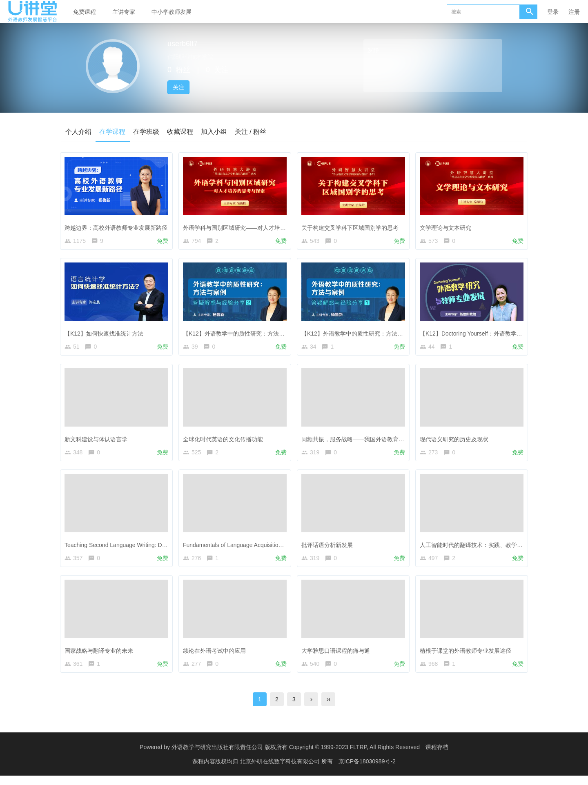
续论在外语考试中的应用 (216, 656)
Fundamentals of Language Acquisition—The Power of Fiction (263, 548)
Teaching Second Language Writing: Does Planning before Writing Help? (159, 548)
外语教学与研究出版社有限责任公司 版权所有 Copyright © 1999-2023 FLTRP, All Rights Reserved (296, 756)
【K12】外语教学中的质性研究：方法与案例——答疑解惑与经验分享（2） (280, 333)
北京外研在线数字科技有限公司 (280, 770)
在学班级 (147, 131)
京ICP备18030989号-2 (367, 770)
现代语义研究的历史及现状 (456, 441)
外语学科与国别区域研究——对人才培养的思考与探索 (253, 226)
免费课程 (84, 12)
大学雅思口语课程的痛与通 (337, 656)
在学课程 (113, 131)
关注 (178, 87)
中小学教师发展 (171, 12)
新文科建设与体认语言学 (98, 441)
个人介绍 (78, 131)
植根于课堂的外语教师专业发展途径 (467, 656)
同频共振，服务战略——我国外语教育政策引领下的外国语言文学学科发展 (397, 441)
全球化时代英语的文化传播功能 (225, 441)
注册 (574, 12)
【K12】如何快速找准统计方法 (106, 333)
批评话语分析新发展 (329, 548)
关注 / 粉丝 (252, 131)
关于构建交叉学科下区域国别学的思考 (352, 226)
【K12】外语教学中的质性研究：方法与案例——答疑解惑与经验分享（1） (398, 333)
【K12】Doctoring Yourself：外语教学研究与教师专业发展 (496, 333)
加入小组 (216, 131)
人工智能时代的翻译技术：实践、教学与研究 (479, 548)
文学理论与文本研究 (447, 226)
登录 (553, 12)
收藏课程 (181, 131)
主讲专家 (123, 12)
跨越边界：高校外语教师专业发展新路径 (118, 226)
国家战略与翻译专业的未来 (101, 656)
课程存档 (436, 756)
